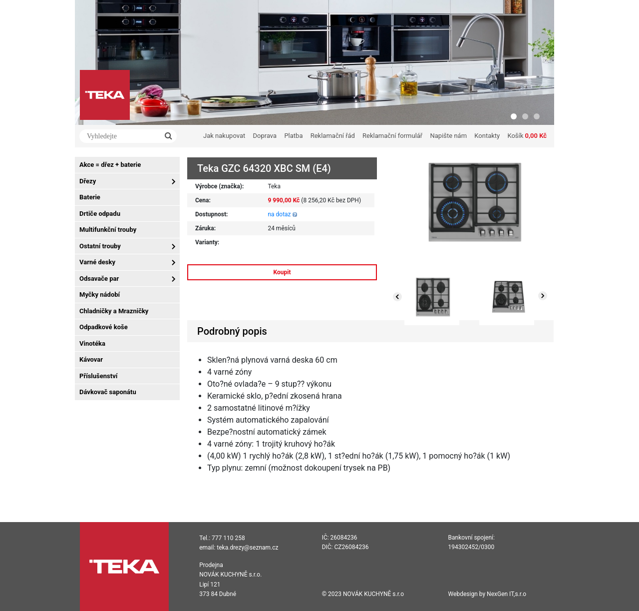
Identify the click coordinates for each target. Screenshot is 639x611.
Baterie (89, 197)
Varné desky (97, 262)
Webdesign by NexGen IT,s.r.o (487, 594)
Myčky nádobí (99, 294)
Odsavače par (99, 278)
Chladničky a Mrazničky (113, 311)
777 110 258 (228, 538)
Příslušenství (98, 376)
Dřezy (87, 181)
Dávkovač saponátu (107, 392)
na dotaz (279, 214)
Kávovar (91, 359)
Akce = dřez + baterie (110, 164)
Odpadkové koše (103, 327)
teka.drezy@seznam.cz (247, 547)
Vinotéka (92, 343)
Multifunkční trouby (107, 229)
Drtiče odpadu (99, 213)
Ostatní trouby (100, 246)
